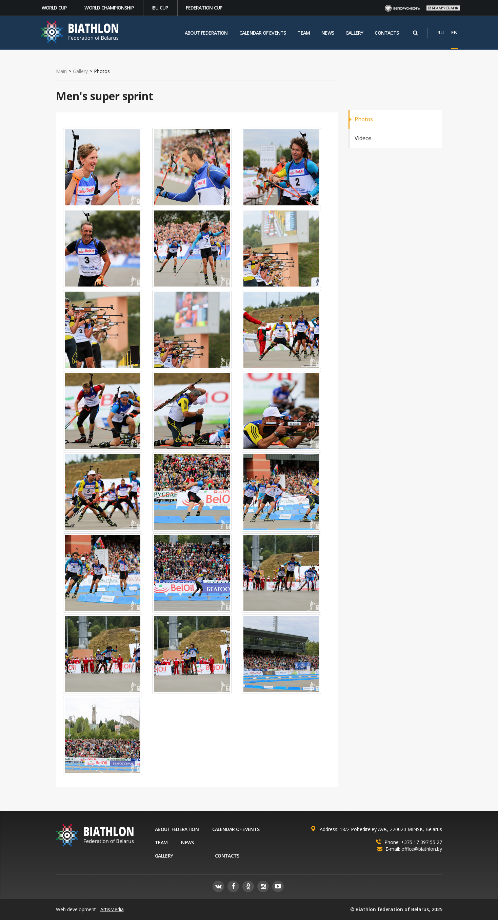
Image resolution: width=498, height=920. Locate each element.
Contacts (387, 33)
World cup (54, 7)
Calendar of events (262, 33)
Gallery (354, 33)
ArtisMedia (112, 909)
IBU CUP (160, 7)
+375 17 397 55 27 (421, 842)
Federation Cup (204, 7)
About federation (206, 33)
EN (454, 32)
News (327, 33)
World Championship (109, 7)
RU (440, 32)
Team (303, 33)
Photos (364, 119)
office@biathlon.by (421, 849)
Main (61, 71)
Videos (363, 138)
